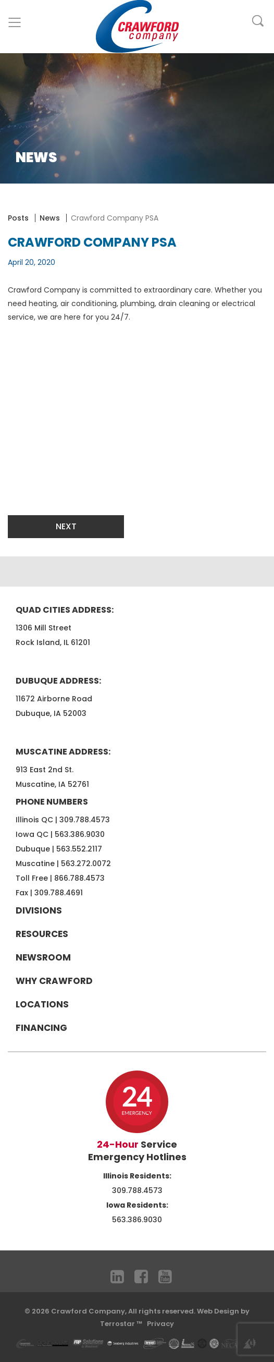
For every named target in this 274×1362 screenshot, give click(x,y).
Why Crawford (54, 981)
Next (66, 526)
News (50, 218)
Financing (41, 1028)
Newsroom (43, 957)
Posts (18, 218)
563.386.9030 (80, 834)
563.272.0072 (86, 863)
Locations (42, 1004)
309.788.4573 (84, 819)
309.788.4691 (58, 892)
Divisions (39, 910)
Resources (42, 934)
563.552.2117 (79, 849)
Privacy (160, 1324)
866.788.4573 (79, 878)
